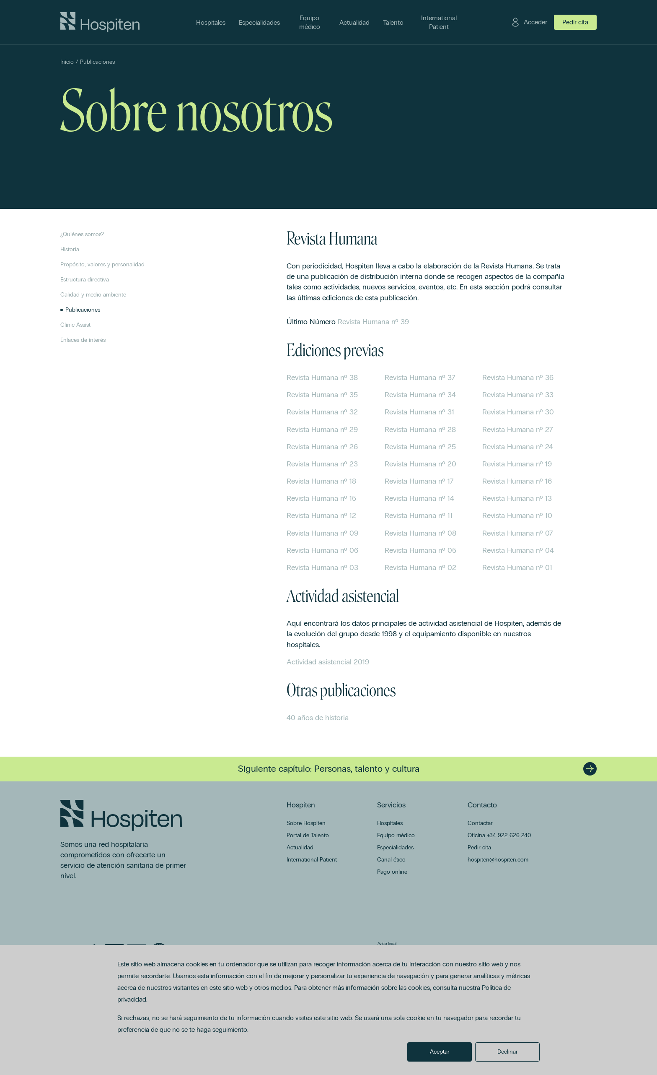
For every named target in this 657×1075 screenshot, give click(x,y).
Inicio (67, 61)
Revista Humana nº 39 (373, 321)
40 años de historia (318, 717)
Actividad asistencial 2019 (328, 661)
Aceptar (440, 1051)
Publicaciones (97, 61)
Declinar (507, 1051)
